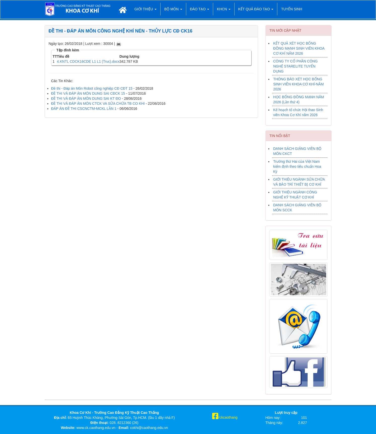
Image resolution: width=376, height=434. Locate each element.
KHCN (224, 9)
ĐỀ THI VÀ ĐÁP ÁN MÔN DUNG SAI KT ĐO (86, 98)
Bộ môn (173, 9)
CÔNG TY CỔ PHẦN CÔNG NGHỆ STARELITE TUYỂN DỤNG (295, 66)
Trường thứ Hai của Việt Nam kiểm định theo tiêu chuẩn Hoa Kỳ (297, 166)
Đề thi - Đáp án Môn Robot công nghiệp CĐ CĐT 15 (91, 88)
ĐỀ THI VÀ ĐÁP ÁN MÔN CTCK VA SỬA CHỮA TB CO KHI (98, 104)
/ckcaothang (225, 417)
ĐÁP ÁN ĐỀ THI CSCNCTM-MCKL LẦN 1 (83, 109)
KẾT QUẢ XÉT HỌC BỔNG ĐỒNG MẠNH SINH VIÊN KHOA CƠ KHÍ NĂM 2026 (299, 48)
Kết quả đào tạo (256, 9)
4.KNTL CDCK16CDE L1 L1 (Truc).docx (88, 61)
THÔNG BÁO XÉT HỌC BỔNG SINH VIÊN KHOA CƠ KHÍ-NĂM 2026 (298, 84)
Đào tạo (199, 9)
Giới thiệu (145, 9)
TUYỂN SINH (291, 9)
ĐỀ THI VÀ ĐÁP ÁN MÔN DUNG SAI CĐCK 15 (88, 93)
